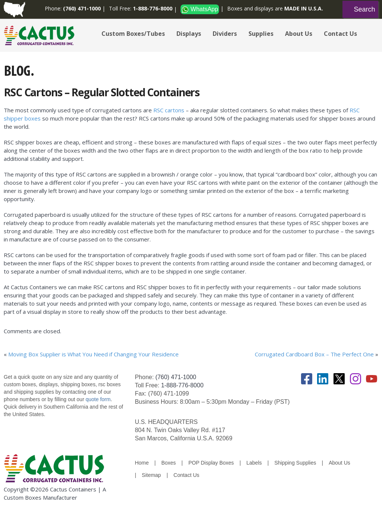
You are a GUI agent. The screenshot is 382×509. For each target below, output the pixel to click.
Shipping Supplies (295, 463)
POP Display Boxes (211, 463)
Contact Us (340, 33)
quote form (97, 399)
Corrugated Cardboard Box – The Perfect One (314, 354)
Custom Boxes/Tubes (133, 33)
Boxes (168, 463)
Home (141, 463)
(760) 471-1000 (176, 377)
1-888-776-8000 (182, 385)
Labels (254, 463)
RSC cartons (168, 110)
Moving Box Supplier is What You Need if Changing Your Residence (93, 354)
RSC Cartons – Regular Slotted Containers (102, 92)
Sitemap (151, 475)
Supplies (260, 33)
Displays (188, 33)
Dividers (225, 33)
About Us (298, 33)
